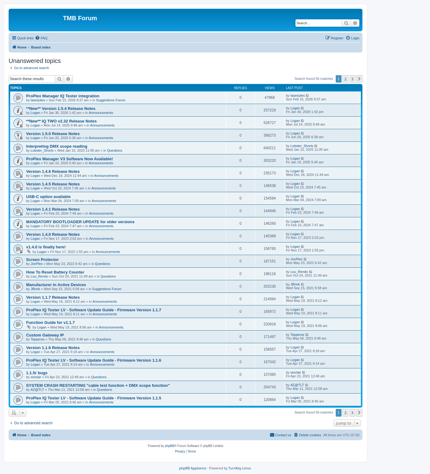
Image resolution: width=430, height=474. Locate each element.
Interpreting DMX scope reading (56, 146)
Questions (114, 150)
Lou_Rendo (39, 276)
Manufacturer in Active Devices (56, 284)
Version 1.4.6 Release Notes (53, 171)
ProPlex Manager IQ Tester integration (63, 96)
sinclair (36, 377)
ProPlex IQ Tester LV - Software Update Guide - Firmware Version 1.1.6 (93, 360)
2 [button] (345, 79)
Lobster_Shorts (42, 150)
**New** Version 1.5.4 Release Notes (61, 108)
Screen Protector (42, 259)
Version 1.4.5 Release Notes (53, 184)
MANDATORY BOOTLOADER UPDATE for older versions (80, 222)
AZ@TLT (37, 389)
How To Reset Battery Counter (55, 272)
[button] (359, 79)
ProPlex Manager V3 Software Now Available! (69, 159)
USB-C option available (48, 196)
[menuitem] (41, 38)
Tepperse (38, 339)
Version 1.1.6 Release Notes (53, 347)
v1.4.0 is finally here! (46, 247)
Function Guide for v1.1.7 (50, 322)
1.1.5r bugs (37, 373)
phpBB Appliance (192, 468)
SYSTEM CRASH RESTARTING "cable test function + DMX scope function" (98, 385)
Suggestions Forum (110, 100)
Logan (35, 113)
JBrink (35, 289)
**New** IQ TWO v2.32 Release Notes (61, 121)
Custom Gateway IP (45, 335)
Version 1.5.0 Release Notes (53, 133)
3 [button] (352, 79)
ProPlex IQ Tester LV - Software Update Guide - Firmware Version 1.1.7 (93, 310)
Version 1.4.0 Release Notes (53, 234)
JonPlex (37, 264)
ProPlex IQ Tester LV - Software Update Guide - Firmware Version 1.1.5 (93, 398)
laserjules (38, 100)
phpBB (169, 446)
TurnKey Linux (240, 468)
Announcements (101, 113)
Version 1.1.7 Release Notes (53, 297)
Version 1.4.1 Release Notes (53, 209)
